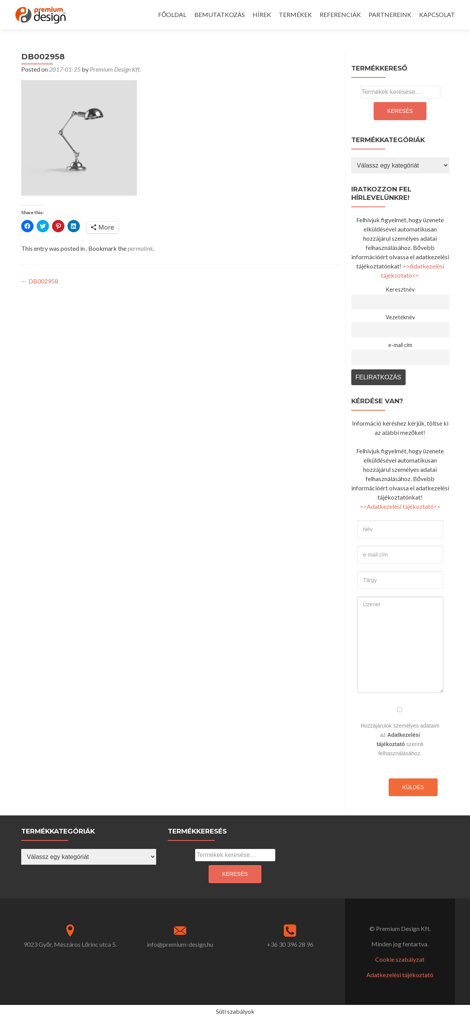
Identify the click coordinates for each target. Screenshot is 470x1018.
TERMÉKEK (295, 14)
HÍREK (262, 14)
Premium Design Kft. (115, 69)
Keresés (400, 111)
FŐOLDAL (172, 14)
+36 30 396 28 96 (290, 944)
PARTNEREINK (390, 14)
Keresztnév (400, 289)
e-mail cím (400, 345)
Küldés (413, 787)
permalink (140, 248)
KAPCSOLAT (437, 14)
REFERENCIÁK (340, 14)
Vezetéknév (400, 317)
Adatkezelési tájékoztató (399, 974)
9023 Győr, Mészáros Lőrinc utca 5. (70, 944)
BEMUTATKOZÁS (219, 14)
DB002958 (39, 281)
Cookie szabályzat (400, 959)
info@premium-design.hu (180, 944)
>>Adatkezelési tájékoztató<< (400, 506)
